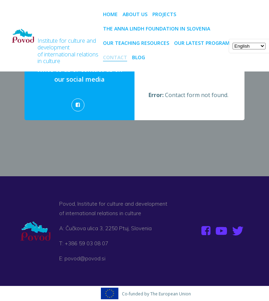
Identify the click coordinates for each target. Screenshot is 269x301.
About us (135, 14)
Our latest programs (203, 43)
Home (110, 14)
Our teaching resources (136, 43)
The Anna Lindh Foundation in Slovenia (156, 28)
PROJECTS (167, 14)
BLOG (138, 57)
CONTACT (115, 57)
